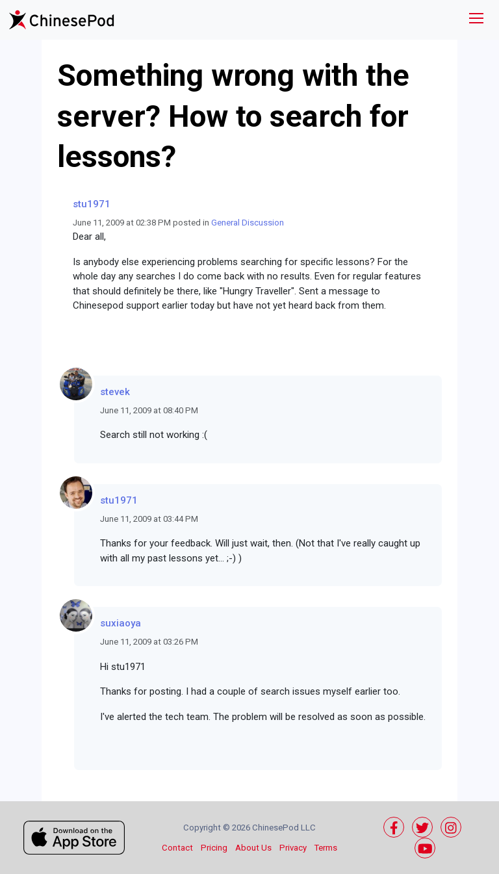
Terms (325, 848)
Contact (177, 848)
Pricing (214, 848)
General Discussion (247, 222)
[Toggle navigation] (476, 19)
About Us (253, 848)
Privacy (293, 848)
